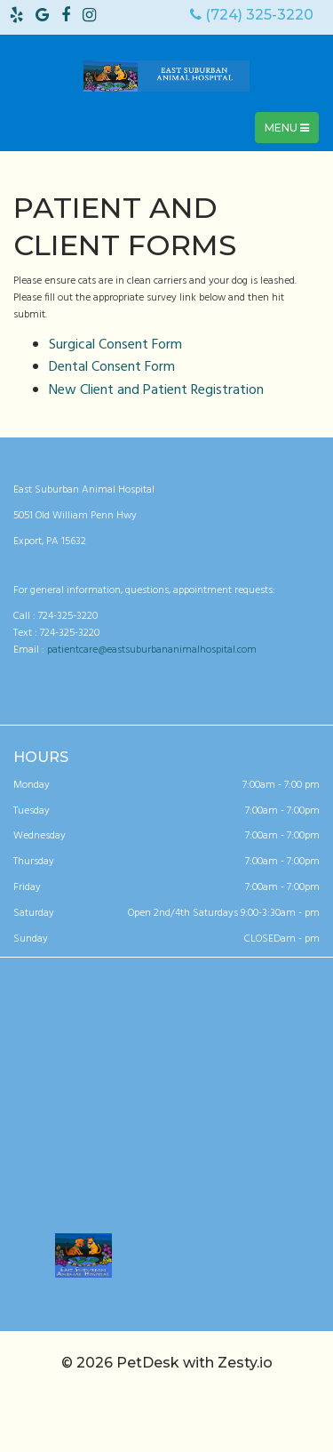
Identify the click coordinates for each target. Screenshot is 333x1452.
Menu (291, 132)
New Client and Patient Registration (156, 390)
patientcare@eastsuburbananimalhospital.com (152, 649)
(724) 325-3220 (251, 14)
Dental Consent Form (112, 367)
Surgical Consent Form (115, 345)
